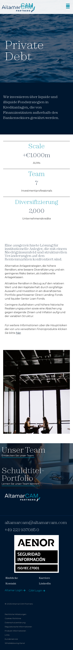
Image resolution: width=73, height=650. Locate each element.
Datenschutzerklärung (15, 622)
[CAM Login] (44, 591)
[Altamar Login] (24, 590)
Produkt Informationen (15, 631)
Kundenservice (11, 639)
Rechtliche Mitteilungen (15, 614)
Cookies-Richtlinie (13, 618)
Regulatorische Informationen (18, 626)
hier (18, 332)
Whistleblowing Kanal (15, 643)
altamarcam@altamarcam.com (36, 522)
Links (7, 635)
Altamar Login (13, 590)
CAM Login (35, 590)
